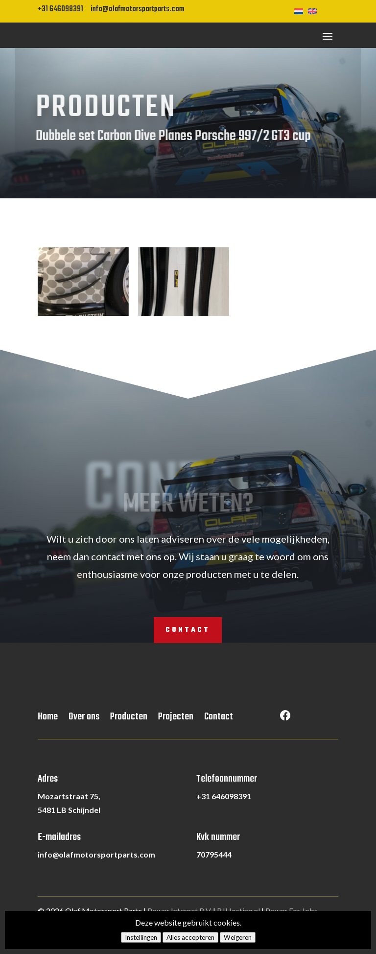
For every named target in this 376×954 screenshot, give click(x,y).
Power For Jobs (291, 910)
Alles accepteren (190, 937)
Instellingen (141, 937)
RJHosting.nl (238, 910)
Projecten (175, 719)
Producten (128, 719)
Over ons (84, 719)
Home (48, 719)
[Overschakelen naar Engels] (315, 10)
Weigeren (238, 937)
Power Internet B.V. (179, 910)
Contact (187, 630)
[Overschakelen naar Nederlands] (301, 10)
